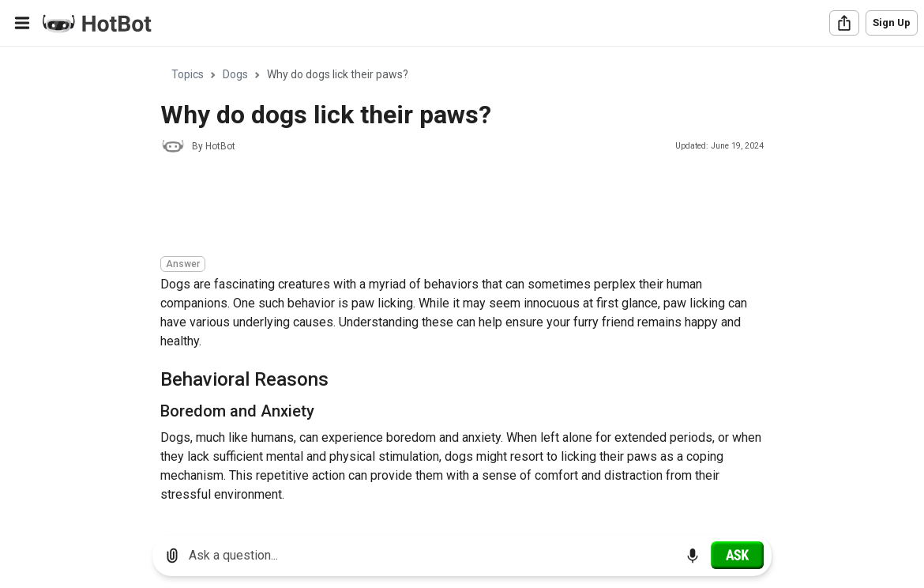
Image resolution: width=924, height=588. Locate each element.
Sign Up (892, 22)
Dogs (235, 74)
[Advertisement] (447, 207)
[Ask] (737, 554)
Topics (187, 74)
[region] (462, 284)
